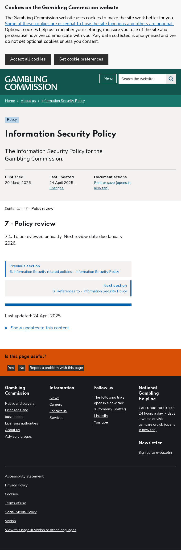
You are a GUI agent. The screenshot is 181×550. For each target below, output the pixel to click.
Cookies (11, 494)
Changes (56, 188)
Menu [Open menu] (108, 78)
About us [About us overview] (12, 430)
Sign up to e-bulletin (155, 452)
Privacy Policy (16, 485)
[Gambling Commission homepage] (31, 89)
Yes (11, 368)
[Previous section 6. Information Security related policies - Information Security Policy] (68, 269)
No (22, 368)
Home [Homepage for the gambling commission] (10, 101)
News (54, 398)
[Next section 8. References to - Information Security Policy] (68, 289)
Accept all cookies (28, 59)
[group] (68, 329)
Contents (12, 208)
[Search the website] (171, 79)
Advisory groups (18, 436)
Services (56, 418)
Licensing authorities (21, 423)
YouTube (101, 422)
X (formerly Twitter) (110, 409)
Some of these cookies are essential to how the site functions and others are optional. (89, 24)
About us (28, 101)
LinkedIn (101, 416)
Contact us (58, 411)
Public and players (20, 403)
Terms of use (15, 503)
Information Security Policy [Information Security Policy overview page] (63, 101)
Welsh (10, 521)
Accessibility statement (24, 476)
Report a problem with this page (56, 368)
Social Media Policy (21, 512)
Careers (55, 404)
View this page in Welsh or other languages (40, 530)
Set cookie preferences (81, 59)
